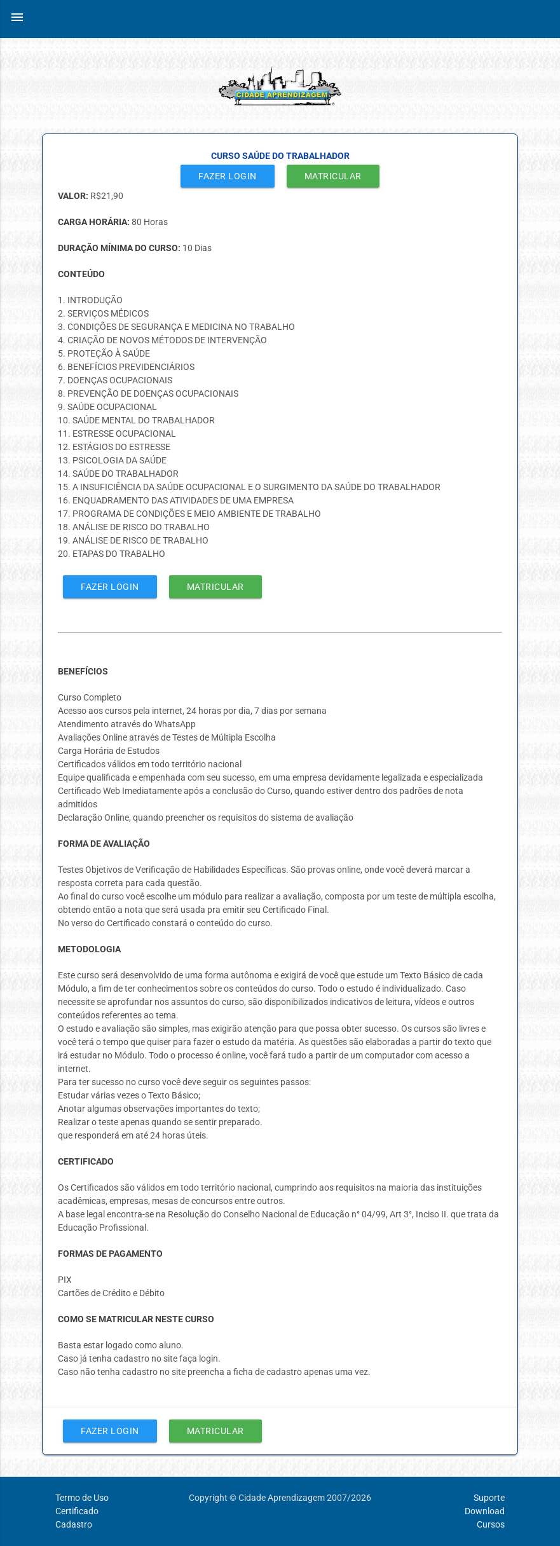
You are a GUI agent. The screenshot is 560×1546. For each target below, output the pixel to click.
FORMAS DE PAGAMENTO (110, 1253)
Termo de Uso (82, 1498)
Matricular (333, 176)
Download (485, 1511)
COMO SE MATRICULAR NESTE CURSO (136, 1319)
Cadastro (73, 1524)
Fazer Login (227, 176)
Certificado (77, 1511)
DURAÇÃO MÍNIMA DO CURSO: (120, 248)
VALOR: (74, 196)
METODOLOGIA (89, 949)
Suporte (489, 1498)
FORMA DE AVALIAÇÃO (104, 843)
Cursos (491, 1524)
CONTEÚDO (81, 274)
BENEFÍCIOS (83, 671)
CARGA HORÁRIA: (95, 222)
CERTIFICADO (86, 1161)
